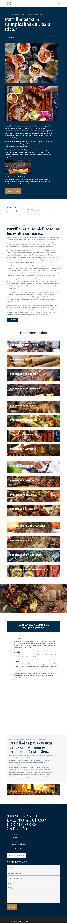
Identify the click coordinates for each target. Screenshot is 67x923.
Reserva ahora (13, 194)
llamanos (10, 37)
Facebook (17, 854)
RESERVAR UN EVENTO (16, 861)
